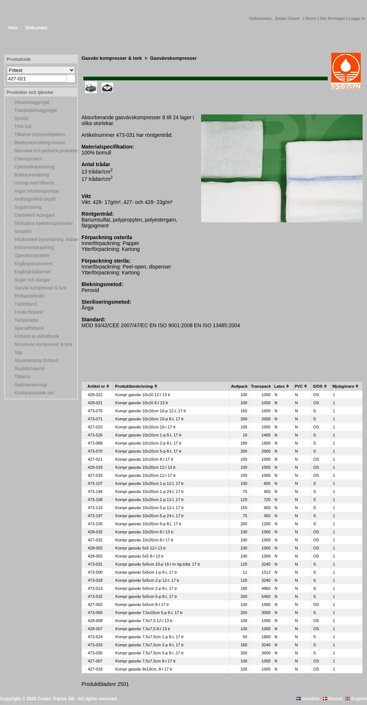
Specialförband (29, 328)
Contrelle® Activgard (34, 215)
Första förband (28, 312)
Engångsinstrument (33, 263)
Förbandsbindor (29, 296)
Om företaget (333, 18)
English (356, 698)
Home (311, 18)
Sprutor (21, 118)
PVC (299, 386)
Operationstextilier (32, 255)
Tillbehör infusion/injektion (39, 134)
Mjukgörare (343, 386)
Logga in (356, 18)
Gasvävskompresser (173, 58)
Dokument (36, 27)
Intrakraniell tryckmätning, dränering (44, 239)
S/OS (317, 386)
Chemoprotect (28, 158)
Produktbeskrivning (134, 386)
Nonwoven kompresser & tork (43, 344)
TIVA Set (22, 126)
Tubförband (25, 304)
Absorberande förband (36, 360)
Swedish (308, 698)
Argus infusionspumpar (36, 191)
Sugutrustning (27, 207)
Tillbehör (22, 376)
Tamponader (26, 320)
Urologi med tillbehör (34, 183)
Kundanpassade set (33, 392)
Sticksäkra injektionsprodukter (43, 223)
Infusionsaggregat (31, 102)
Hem (13, 27)
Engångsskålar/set (32, 271)
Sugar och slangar (32, 279)
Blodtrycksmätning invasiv (39, 142)
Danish (333, 698)
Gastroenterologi (30, 384)
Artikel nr (96, 386)
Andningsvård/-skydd (34, 199)
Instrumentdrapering (34, 247)
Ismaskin (23, 231)
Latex (279, 386)
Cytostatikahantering (34, 166)
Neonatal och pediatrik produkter (44, 150)
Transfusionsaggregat (35, 110)
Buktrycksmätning (31, 175)
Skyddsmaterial (29, 368)
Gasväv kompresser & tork (40, 288)
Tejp (18, 352)
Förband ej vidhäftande (36, 336)
